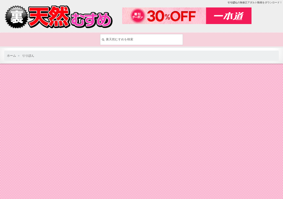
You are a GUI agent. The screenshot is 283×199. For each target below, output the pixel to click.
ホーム (11, 55)
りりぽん (28, 55)
